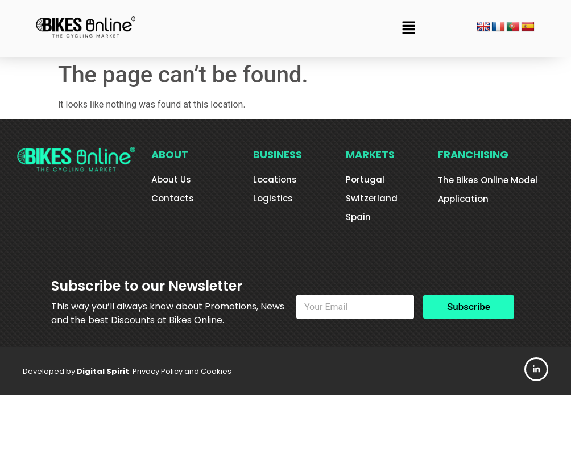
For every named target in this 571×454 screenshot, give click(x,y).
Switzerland (372, 198)
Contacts (172, 198)
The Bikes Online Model (487, 180)
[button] (409, 28)
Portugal (365, 179)
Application (463, 199)
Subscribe (468, 306)
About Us (171, 179)
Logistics (273, 198)
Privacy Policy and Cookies (182, 371)
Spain (358, 217)
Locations (275, 179)
